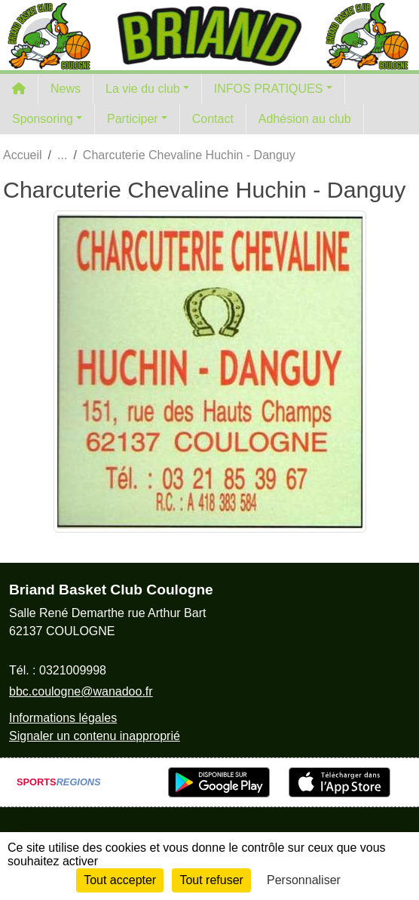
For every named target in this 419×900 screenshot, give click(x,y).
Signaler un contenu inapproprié (94, 736)
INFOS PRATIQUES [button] (268, 88)
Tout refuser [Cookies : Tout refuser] (211, 880)
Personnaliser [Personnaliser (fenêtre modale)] (304, 880)
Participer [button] (132, 118)
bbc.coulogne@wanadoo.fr (81, 691)
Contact (213, 118)
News (65, 88)
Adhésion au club (304, 118)
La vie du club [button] (143, 88)
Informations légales (63, 717)
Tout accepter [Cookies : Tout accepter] (120, 880)
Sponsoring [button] (42, 118)
